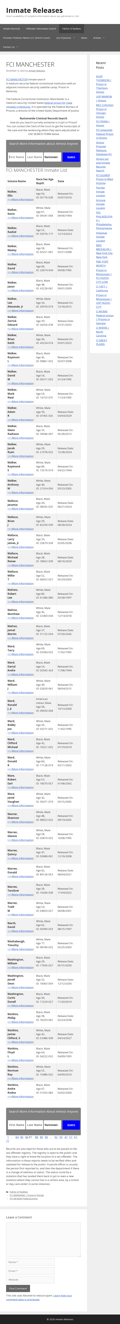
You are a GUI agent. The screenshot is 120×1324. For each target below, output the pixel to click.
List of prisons (67, 37)
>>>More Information (20, 199)
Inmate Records (11, 28)
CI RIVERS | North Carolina (102, 331)
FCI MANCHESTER (17, 79)
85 (21, 1137)
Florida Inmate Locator (100, 191)
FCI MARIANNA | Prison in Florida (27, 1195)
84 (17, 1137)
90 (46, 1137)
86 (26, 1137)
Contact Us (12, 47)
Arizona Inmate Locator (100, 204)
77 (7, 1141)
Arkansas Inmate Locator (101, 236)
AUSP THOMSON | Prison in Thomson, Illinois (103, 84)
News (84, 37)
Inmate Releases (34, 10)
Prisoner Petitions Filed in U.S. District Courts (26, 37)
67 (76, 1137)
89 (41, 1137)
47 (66, 1137)
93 (61, 1137)
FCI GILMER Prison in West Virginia (104, 179)
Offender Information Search (41, 28)
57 (71, 1137)
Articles (100, 37)
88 (36, 1137)
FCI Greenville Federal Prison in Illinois (104, 134)
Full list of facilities (71, 28)
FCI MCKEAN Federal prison (24, 1198)
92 (56, 1137)
